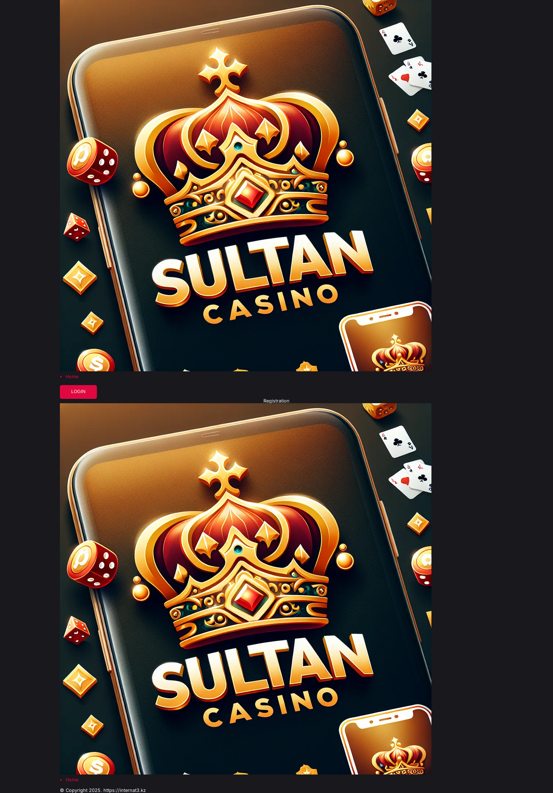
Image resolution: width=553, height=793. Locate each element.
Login (78, 391)
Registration (276, 401)
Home (72, 377)
